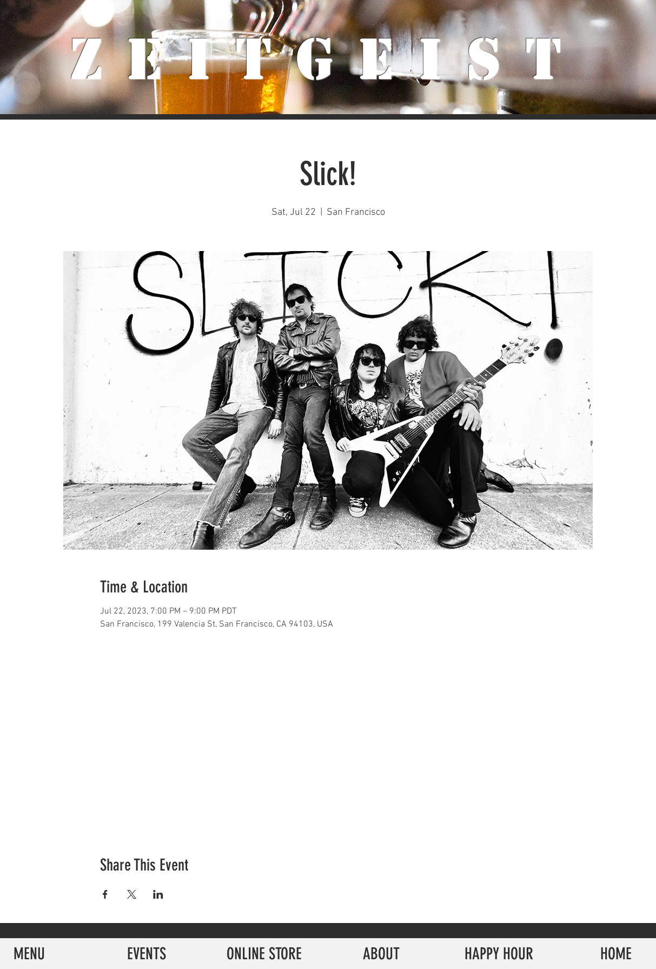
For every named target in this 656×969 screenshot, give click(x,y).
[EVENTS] (147, 953)
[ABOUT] (381, 953)
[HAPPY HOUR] (499, 953)
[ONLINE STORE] (264, 953)
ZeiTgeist (328, 59)
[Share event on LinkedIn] (158, 894)
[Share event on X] (132, 894)
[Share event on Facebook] (105, 894)
